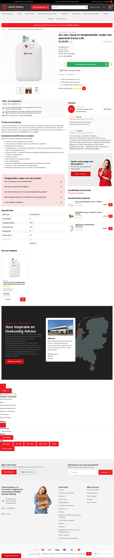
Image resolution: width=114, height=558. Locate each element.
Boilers (2, 402)
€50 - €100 (30, 444)
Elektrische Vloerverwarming (47, 14)
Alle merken (7, 437)
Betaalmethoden (64, 502)
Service (8, 514)
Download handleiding (76, 193)
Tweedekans (64, 14)
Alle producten (91, 502)
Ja (88, 554)
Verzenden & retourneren (67, 506)
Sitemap (61, 512)
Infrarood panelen (7, 14)
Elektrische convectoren (7, 411)
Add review (107, 109)
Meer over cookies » (105, 554)
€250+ (54, 444)
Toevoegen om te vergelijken (67, 74)
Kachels (19, 14)
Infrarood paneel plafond (8, 408)
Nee (95, 554)
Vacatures (62, 527)
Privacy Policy (63, 499)
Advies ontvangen (5, 417)
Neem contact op (81, 174)
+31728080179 (10, 508)
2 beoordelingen (71, 32)
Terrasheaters (75, 14)
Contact (61, 523)
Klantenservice (61, 19)
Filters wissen (7, 449)
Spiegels (105, 14)
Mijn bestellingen (92, 493)
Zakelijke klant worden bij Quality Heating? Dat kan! (69, 531)
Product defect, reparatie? (67, 520)
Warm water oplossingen (91, 14)
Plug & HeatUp (29, 14)
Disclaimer (62, 496)
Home (3, 29)
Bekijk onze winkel (27, 472)
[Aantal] (18, 299)
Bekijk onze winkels (14, 361)
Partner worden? (64, 535)
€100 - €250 (43, 444)
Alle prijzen (6, 444)
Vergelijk (8, 299)
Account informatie (93, 490)
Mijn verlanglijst (92, 496)
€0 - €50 (18, 444)
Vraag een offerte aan (11, 556)
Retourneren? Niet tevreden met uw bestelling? (70, 516)
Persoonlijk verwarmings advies (68, 538)
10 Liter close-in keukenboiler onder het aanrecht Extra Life (25, 29)
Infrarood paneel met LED (8, 405)
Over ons (61, 490)
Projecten (51, 19)
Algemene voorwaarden (66, 493)
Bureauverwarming (6, 399)
